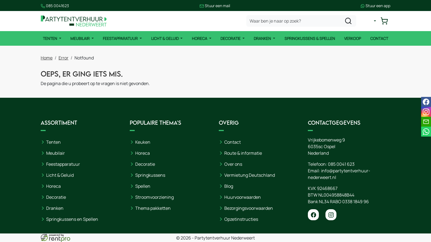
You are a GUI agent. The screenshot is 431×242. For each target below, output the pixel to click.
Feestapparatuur (121, 38)
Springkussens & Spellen (309, 38)
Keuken (142, 142)
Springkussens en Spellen (72, 219)
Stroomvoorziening (154, 197)
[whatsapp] (426, 132)
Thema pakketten (153, 208)
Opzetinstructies (241, 219)
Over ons (233, 164)
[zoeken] (348, 21)
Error (63, 58)
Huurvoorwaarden (242, 197)
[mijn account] (370, 21)
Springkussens (150, 175)
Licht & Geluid (165, 38)
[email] (426, 122)
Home (47, 58)
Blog (228, 186)
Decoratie (230, 38)
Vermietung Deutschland (249, 175)
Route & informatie (243, 153)
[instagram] (330, 214)
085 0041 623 (341, 164)
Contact (379, 38)
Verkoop (352, 38)
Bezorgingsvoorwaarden (248, 208)
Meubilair (80, 38)
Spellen (142, 186)
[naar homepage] (74, 21)
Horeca (200, 38)
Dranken (263, 38)
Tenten (50, 38)
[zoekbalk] (301, 21)
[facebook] (313, 214)
